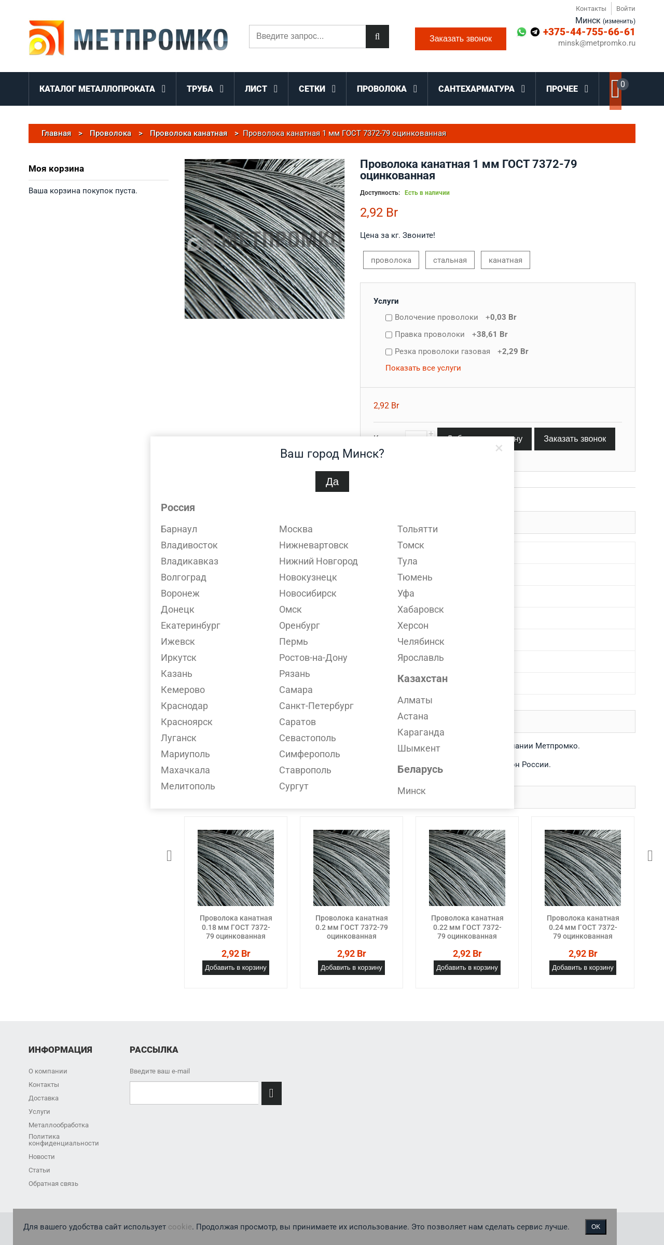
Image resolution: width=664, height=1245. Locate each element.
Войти (625, 8)
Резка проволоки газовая (462, 351)
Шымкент (418, 748)
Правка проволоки (451, 334)
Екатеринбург (190, 625)
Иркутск (179, 657)
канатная (505, 260)
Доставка (44, 1098)
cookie (180, 1227)
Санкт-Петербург (316, 705)
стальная (450, 260)
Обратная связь (53, 1183)
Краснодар (184, 705)
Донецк (178, 609)
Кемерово (183, 689)
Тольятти (417, 529)
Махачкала (185, 770)
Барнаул (179, 529)
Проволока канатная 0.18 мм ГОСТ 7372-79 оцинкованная (236, 927)
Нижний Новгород (318, 561)
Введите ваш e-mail (160, 1071)
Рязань (294, 673)
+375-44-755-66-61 (589, 32)
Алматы (415, 700)
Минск (411, 790)
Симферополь (309, 753)
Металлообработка (59, 1125)
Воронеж (180, 593)
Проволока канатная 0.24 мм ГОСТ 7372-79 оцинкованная (583, 927)
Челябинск (421, 641)
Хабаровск (420, 609)
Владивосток (189, 545)
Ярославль (420, 657)
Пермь (293, 641)
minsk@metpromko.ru (596, 43)
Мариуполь (185, 753)
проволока (391, 260)
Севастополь (307, 737)
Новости (42, 1156)
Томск (410, 545)
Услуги (386, 301)
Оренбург (299, 625)
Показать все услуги (423, 368)
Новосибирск (308, 593)
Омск (290, 609)
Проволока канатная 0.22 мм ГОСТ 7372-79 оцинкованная (467, 927)
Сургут (294, 786)
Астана (412, 716)
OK (595, 1226)
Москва (296, 529)
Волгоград (183, 577)
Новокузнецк (308, 577)
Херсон (412, 625)
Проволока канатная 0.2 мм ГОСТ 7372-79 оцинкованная (351, 927)
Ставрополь (305, 770)
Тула (407, 561)
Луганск (179, 737)
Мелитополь (188, 786)
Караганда (421, 732)
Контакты (591, 8)
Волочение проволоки (456, 317)
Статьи (39, 1170)
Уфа (405, 593)
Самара (296, 689)
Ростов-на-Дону (313, 657)
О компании (48, 1071)
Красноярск (187, 721)
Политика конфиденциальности (64, 1140)
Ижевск (178, 641)
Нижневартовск (314, 545)
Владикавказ (189, 561)
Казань (176, 673)
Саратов (297, 721)
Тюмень (415, 577)
